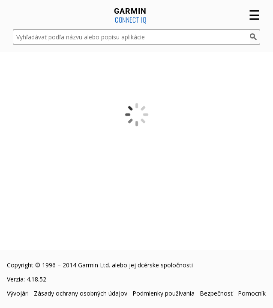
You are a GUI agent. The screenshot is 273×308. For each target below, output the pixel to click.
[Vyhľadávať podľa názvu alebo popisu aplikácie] (131, 37)
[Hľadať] (255, 37)
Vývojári (18, 293)
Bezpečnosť (216, 293)
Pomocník (252, 293)
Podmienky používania (163, 293)
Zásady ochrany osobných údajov (80, 293)
